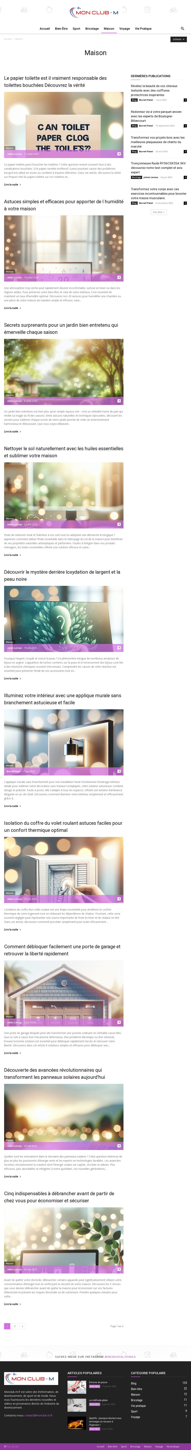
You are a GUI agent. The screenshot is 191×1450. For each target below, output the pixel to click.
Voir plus (159, 212)
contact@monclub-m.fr (38, 1415)
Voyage (124, 28)
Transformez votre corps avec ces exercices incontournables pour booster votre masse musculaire (159, 193)
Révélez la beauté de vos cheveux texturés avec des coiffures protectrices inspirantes (154, 90)
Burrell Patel (13, 771)
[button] (182, 29)
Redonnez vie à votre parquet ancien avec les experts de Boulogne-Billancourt (156, 116)
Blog (134, 100)
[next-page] (22, 1326)
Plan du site (13, 1446)
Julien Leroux (14, 154)
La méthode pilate (98, 1400)
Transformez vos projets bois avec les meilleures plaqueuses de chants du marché (158, 142)
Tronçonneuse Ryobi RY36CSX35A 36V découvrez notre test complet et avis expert (158, 167)
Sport (76, 28)
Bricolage (92, 28)
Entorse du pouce (98, 1382)
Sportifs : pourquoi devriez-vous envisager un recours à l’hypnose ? (105, 1421)
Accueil (45, 28)
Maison (109, 28)
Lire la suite (12, 184)
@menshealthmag (120, 1356)
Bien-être (61, 28)
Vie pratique (143, 28)
